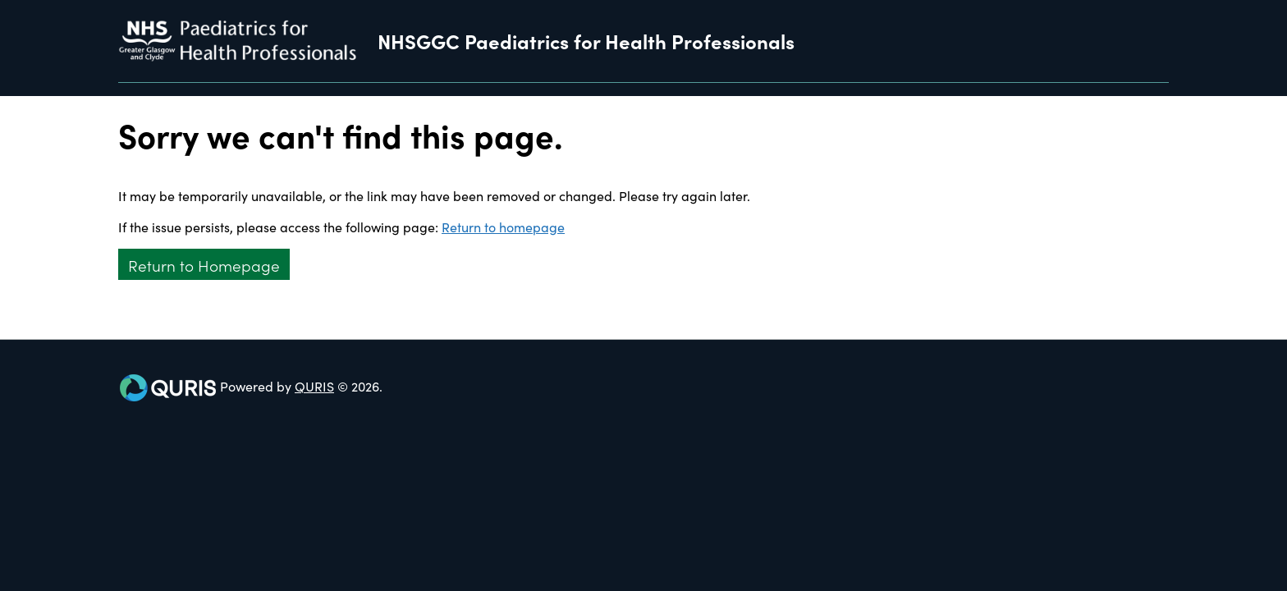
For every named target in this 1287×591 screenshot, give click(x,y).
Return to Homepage (204, 265)
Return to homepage (503, 227)
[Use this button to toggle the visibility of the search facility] (1156, 89)
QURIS (314, 386)
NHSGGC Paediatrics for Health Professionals (586, 41)
